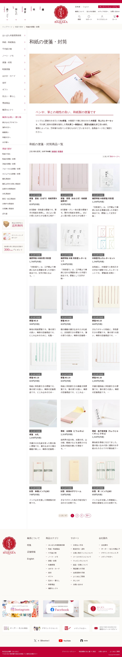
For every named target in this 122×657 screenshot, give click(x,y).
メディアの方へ (103, 11)
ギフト (5, 90)
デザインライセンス (108, 553)
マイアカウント (102, 17)
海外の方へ (6, 127)
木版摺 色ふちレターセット (103, 258)
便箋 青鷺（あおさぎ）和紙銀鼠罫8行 (74, 199)
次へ (88, 515)
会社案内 (104, 545)
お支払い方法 (78, 545)
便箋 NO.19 (65, 377)
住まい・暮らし (8, 96)
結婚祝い (5, 132)
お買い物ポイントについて (83, 553)
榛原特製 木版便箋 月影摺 (103, 198)
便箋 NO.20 (97, 377)
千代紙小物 (7, 49)
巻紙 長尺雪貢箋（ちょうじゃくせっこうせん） (105, 432)
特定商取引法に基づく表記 (87, 651)
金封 (4, 83)
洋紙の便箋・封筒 (8, 164)
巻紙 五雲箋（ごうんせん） (73, 431)
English (86, 7)
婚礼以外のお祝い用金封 (11, 184)
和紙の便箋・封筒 (32, 27)
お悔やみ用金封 (8, 203)
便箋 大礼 (34, 434)
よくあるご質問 (79, 576)
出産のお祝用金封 (8, 189)
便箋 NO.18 (34, 377)
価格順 (54, 151)
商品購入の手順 (79, 568)
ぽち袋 (4, 213)
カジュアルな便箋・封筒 (11, 174)
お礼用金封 (6, 193)
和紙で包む (6, 154)
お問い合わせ (115, 11)
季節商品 (6, 103)
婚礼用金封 (6, 179)
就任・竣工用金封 (8, 199)
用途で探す (23, 12)
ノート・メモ (8, 56)
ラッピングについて (80, 561)
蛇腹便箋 (6, 69)
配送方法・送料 (79, 549)
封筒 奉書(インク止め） (40, 491)
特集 (32, 12)
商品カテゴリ (6, 12)
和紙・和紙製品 (8, 42)
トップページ (7, 27)
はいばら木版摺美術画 (11, 35)
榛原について (33, 538)
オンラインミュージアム (108, 7)
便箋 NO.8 (33, 320)
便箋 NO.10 (97, 320)
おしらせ (76, 580)
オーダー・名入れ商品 (109, 549)
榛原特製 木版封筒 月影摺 (40, 258)
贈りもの (14, 12)
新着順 (60, 151)
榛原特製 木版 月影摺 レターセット (73, 259)
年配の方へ (6, 137)
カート (114, 17)
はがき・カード (8, 76)
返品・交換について (80, 565)
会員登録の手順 (79, 572)
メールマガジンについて (82, 557)
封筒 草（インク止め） (102, 491)
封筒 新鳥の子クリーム (71, 491)
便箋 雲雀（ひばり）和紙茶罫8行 (43, 199)
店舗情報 (41, 12)
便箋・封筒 (7, 62)
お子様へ (5, 142)
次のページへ (115, 156)
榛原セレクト (8, 110)
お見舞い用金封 (8, 208)
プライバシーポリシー (69, 651)
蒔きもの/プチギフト (10, 122)
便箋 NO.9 (65, 320)
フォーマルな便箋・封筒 (11, 169)
